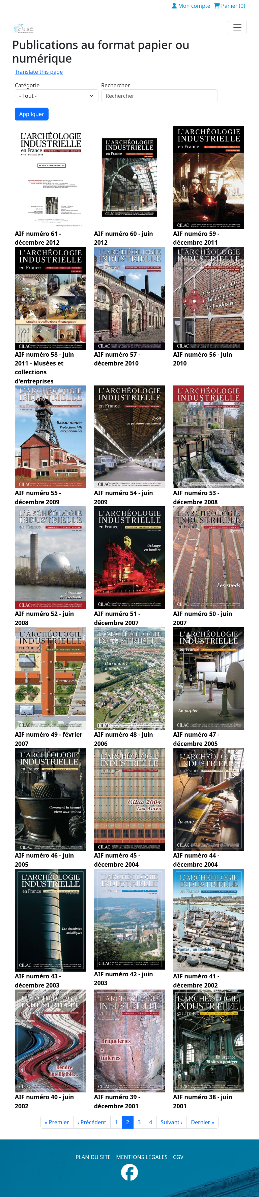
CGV (178, 1157)
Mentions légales (142, 1157)
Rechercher (115, 85)
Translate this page (39, 71)
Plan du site (93, 1157)
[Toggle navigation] (237, 27)
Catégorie (27, 85)
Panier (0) (233, 5)
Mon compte (194, 5)
